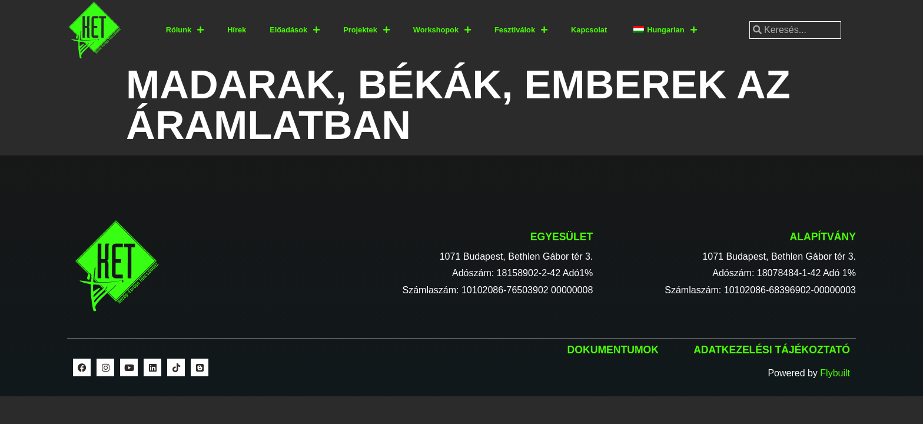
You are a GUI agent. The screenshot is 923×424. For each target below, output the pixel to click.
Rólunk (185, 30)
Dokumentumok (613, 350)
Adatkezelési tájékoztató (771, 350)
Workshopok (442, 30)
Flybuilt (835, 373)
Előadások (295, 30)
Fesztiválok (520, 30)
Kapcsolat (589, 29)
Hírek (236, 29)
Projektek (366, 30)
